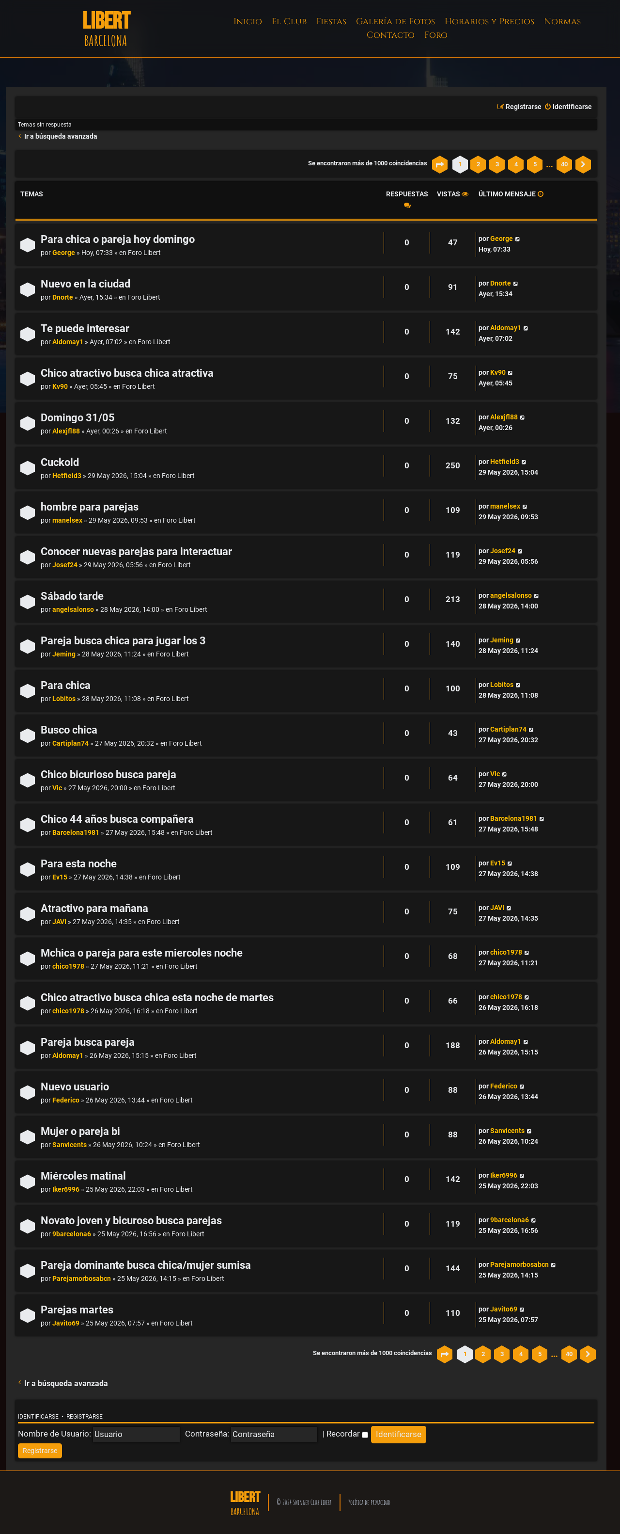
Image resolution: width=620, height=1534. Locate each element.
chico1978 (68, 966)
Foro (436, 35)
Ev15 (59, 877)
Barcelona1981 (75, 833)
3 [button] (497, 164)
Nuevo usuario (75, 1087)
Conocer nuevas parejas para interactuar (136, 551)
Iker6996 (65, 1189)
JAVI (59, 922)
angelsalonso (73, 610)
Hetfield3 (66, 476)
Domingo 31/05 (78, 418)
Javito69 (65, 1323)
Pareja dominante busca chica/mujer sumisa (146, 1265)
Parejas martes (77, 1310)
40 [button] (564, 164)
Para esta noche (79, 864)
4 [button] (516, 164)
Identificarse (38, 1416)
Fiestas (331, 22)
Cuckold (60, 462)
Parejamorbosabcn (81, 1279)
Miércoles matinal (83, 1176)
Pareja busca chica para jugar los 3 (123, 641)
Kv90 (60, 387)
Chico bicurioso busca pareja (108, 774)
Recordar (347, 1433)
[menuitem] (568, 107)
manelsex (67, 520)
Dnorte (62, 297)
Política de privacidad (369, 1502)
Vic (57, 788)
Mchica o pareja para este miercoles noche (142, 953)
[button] (440, 164)
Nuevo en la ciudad (85, 284)
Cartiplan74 (70, 743)
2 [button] (478, 164)
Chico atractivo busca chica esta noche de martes (157, 997)
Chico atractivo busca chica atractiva (127, 373)
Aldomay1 (67, 342)
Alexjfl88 (66, 431)
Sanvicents (69, 1145)
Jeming (64, 654)
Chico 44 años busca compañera (117, 819)
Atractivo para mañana (94, 908)
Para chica (66, 685)
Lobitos (64, 699)
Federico (65, 1100)
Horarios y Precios (489, 22)
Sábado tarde (72, 596)
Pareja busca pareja (88, 1042)
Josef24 (65, 565)
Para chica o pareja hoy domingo (118, 239)
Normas (562, 22)
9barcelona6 (71, 1234)
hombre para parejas (90, 507)
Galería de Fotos (395, 22)
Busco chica (69, 730)
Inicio (247, 22)
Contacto (391, 35)
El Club (289, 22)
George (63, 253)
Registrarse (84, 1416)
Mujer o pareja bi (80, 1131)
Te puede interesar (85, 328)
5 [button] (535, 164)
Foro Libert (144, 253)
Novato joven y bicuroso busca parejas (131, 1220)
